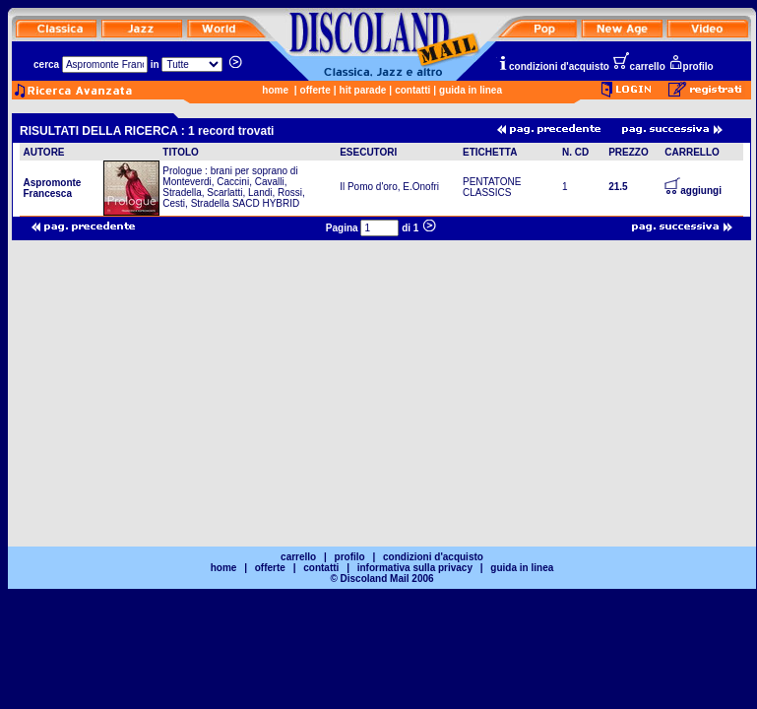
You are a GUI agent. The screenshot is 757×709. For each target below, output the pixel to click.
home (275, 90)
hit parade (363, 90)
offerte (315, 90)
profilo (691, 66)
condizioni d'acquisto (553, 66)
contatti (412, 90)
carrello (638, 66)
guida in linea (470, 90)
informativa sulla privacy (415, 567)
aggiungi (693, 190)
